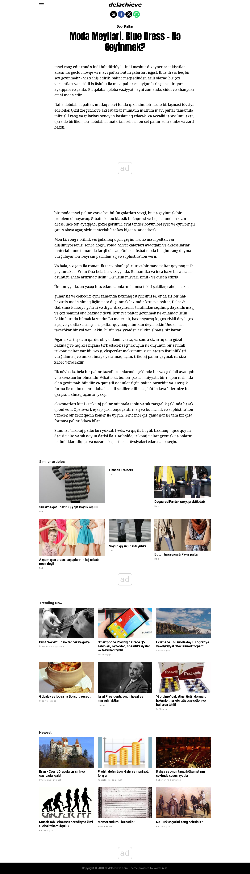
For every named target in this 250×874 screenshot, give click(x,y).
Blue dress (168, 72)
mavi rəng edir (67, 66)
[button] (41, 4)
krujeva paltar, (158, 301)
